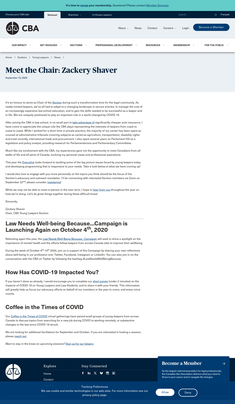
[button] (216, 14)
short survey (100, 281)
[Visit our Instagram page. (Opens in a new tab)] (109, 372)
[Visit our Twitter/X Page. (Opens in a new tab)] (97, 372)
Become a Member (211, 27)
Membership (181, 45)
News (138, 28)
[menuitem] (22, 45)
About (123, 28)
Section (57, 102)
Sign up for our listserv (79, 343)
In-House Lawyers (102, 14)
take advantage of (83, 122)
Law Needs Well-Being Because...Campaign (70, 239)
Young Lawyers (40, 57)
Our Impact (19, 45)
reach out (20, 336)
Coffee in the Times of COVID (29, 316)
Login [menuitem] (185, 28)
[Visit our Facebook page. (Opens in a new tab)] (84, 372)
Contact (152, 28)
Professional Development (114, 45)
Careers (169, 28)
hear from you (101, 189)
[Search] (194, 14)
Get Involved (48, 45)
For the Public (214, 45)
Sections (76, 45)
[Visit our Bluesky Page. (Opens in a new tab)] (103, 372)
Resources (153, 45)
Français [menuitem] (225, 14)
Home (8, 57)
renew (84, 5)
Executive (28, 162)
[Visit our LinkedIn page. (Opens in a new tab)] (91, 372)
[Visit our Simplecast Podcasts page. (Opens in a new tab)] (113, 372)
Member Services (157, 5)
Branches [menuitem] (74, 14)
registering (54, 182)
